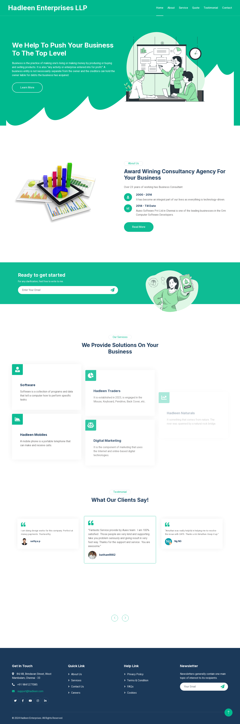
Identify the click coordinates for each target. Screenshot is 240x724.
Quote (196, 8)
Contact (227, 8)
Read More (138, 290)
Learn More (27, 88)
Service (183, 8)
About (171, 8)
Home (159, 8)
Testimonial (211, 8)
